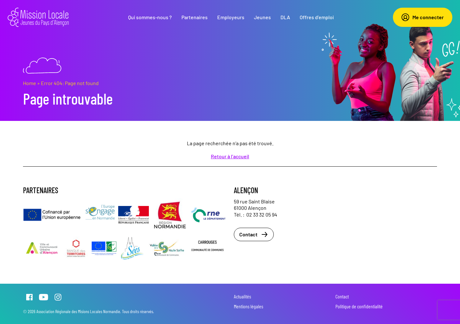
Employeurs (230, 17)
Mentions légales (248, 306)
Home (29, 83)
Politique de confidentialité (359, 306)
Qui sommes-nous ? (150, 17)
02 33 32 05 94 (261, 214)
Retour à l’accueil (230, 156)
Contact (253, 234)
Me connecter (423, 17)
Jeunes (262, 17)
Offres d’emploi (317, 17)
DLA (285, 17)
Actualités (242, 296)
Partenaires (194, 17)
